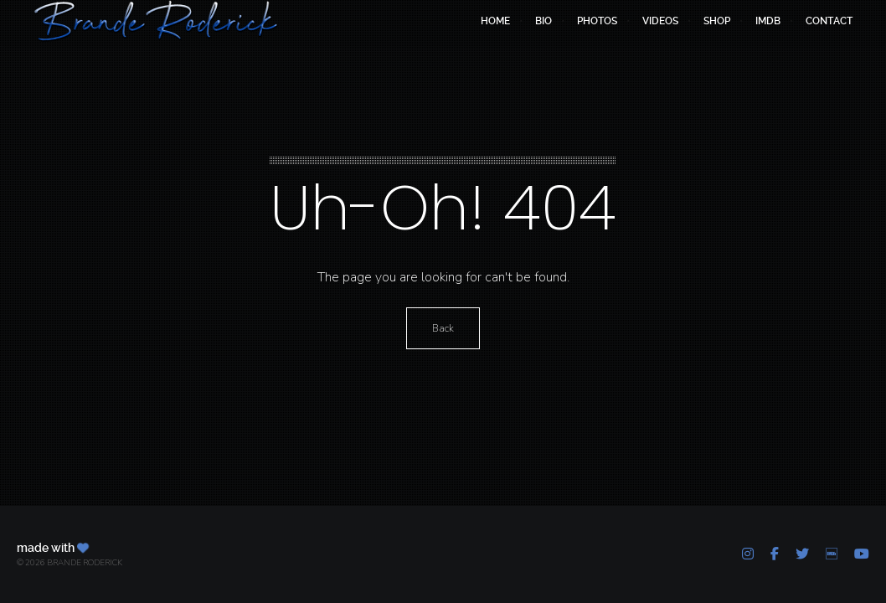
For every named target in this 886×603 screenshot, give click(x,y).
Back (443, 328)
